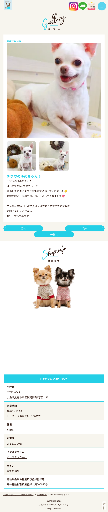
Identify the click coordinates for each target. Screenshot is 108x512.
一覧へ (54, 234)
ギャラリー (42, 494)
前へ (23, 228)
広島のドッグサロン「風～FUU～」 (18, 494)
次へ (84, 228)
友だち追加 (13, 471)
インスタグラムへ (17, 457)
